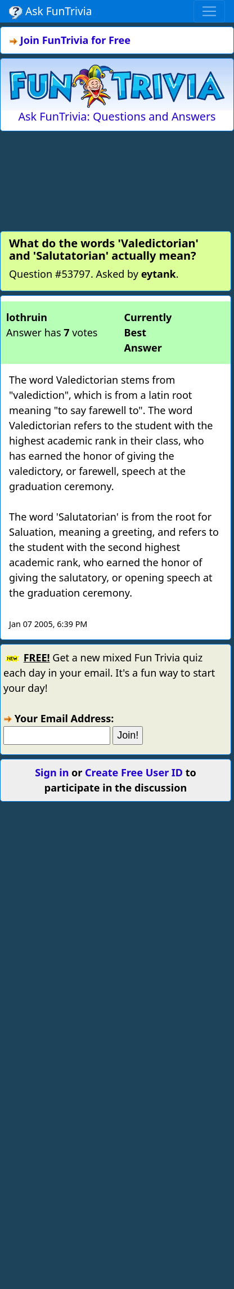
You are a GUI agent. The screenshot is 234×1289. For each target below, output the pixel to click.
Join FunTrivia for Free (75, 40)
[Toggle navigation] (209, 11)
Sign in (52, 772)
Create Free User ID (134, 772)
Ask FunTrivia (50, 11)
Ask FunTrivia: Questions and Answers (116, 116)
